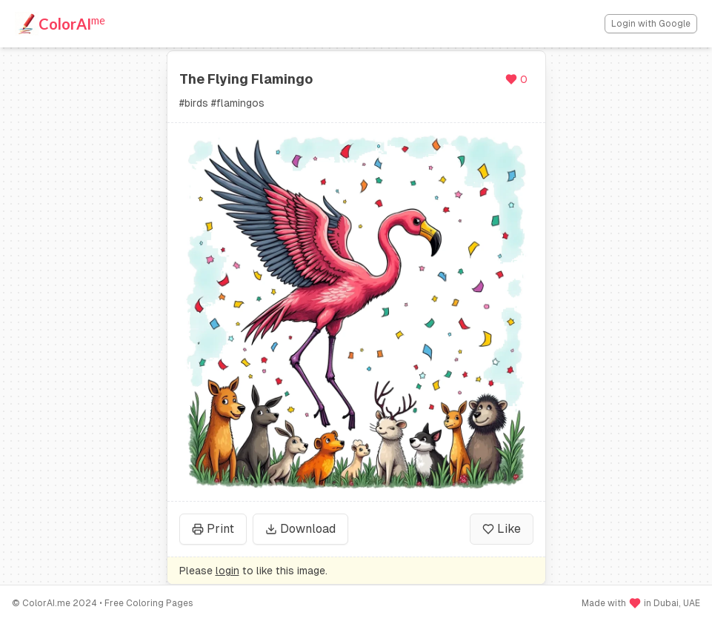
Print (213, 529)
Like (501, 529)
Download (300, 529)
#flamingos (237, 103)
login (227, 571)
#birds (193, 103)
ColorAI (72, 23)
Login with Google (651, 24)
